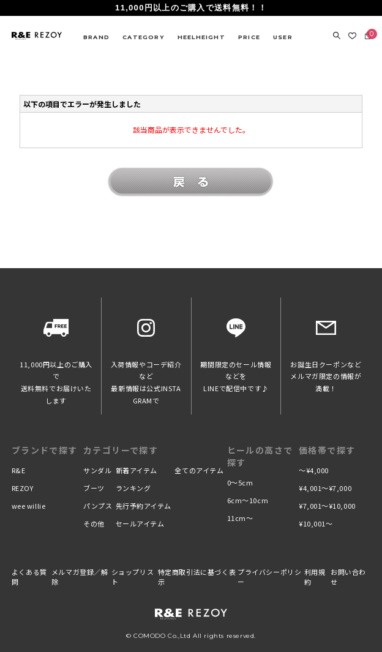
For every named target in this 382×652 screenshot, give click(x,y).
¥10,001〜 (315, 523)
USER (283, 37)
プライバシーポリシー (269, 576)
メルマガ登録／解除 (79, 576)
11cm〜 (240, 518)
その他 (94, 523)
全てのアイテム (198, 470)
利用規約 (315, 576)
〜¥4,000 (314, 470)
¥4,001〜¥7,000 (325, 488)
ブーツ (94, 488)
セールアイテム (140, 523)
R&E (19, 470)
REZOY (23, 488)
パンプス (97, 506)
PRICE (249, 37)
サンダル (97, 470)
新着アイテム (136, 470)
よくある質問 (29, 576)
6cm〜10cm (247, 500)
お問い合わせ (348, 576)
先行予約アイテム (143, 506)
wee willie (29, 506)
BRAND (96, 37)
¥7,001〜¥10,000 (327, 506)
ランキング (133, 488)
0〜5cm (240, 482)
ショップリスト (132, 576)
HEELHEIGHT (201, 37)
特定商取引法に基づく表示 (197, 576)
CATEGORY (143, 37)
